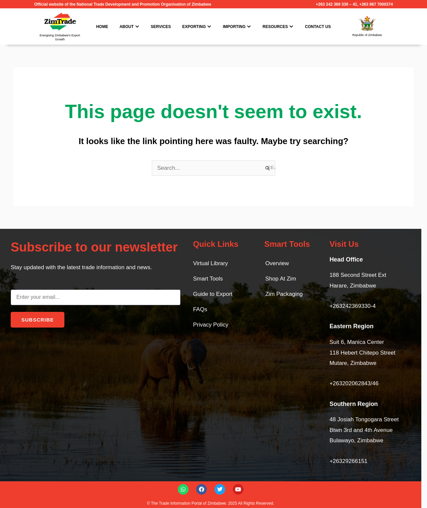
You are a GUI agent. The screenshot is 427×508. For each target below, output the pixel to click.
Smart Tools (208, 279)
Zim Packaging (284, 294)
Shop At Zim (280, 279)
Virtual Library (210, 263)
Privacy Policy (211, 325)
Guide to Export (213, 294)
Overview (277, 263)
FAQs (200, 309)
